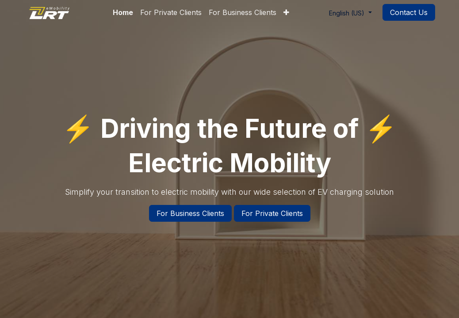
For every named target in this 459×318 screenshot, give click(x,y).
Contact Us (409, 12)
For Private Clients (272, 213)
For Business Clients (190, 213)
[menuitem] (123, 12)
